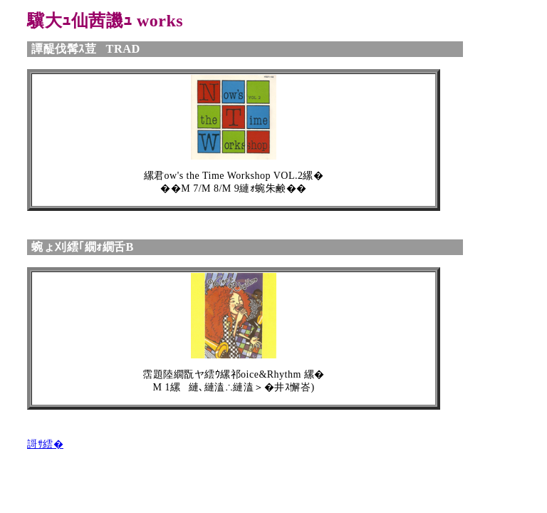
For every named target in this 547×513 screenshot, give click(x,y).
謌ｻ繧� (45, 444)
